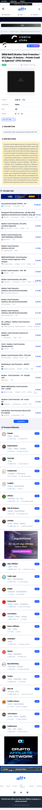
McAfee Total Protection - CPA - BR (13, 270)
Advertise (39, 786)
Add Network (22, 786)
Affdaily (22, 1)
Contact (31, 786)
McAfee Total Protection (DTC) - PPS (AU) (16, 355)
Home (5, 31)
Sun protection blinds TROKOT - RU (13, 204)
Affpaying (13, 1)
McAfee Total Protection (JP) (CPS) (13, 279)
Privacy (15, 786)
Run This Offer (8, 119)
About (8, 786)
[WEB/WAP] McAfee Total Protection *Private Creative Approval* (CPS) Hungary (14, 259)
